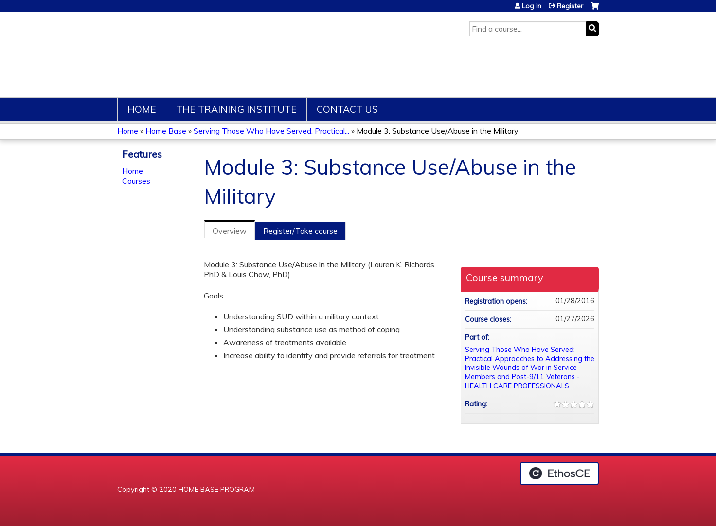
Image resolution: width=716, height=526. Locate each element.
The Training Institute (236, 109)
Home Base (165, 131)
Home (141, 109)
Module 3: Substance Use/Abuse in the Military (438, 131)
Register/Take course (300, 231)
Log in (531, 5)
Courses (136, 181)
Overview (230, 231)
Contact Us (347, 109)
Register (570, 5)
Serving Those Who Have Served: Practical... (271, 131)
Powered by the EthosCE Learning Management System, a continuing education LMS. (559, 473)
